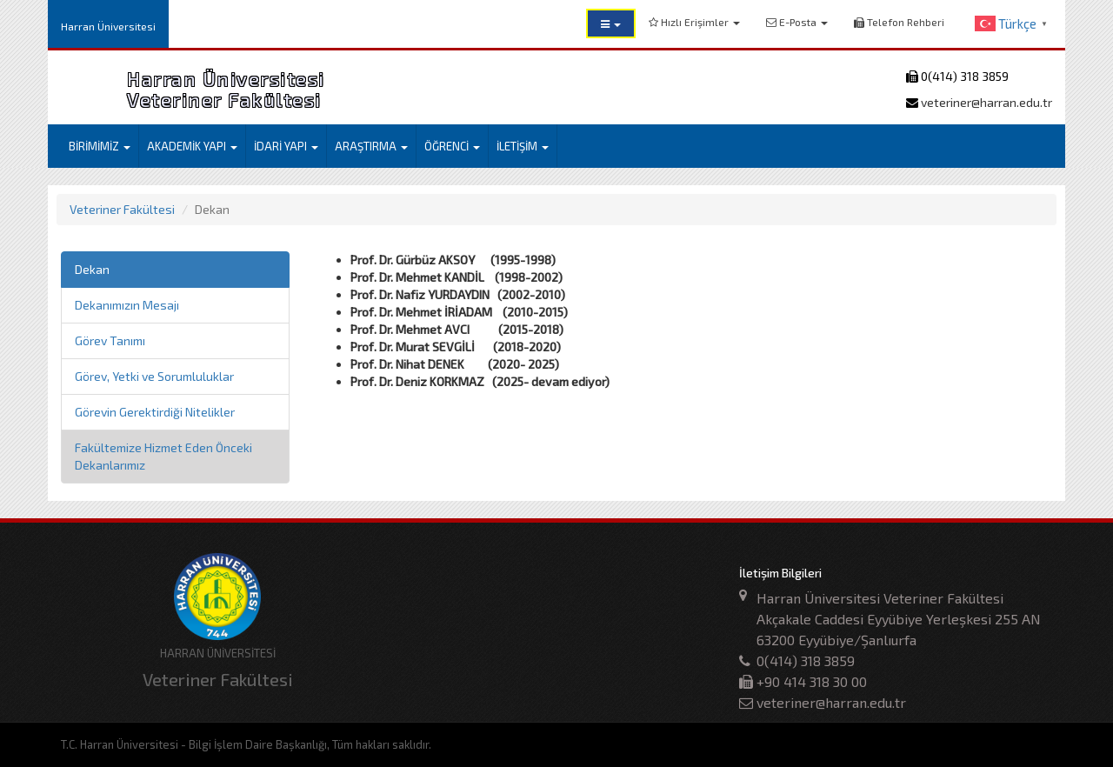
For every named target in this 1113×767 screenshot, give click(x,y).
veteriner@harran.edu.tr (985, 102)
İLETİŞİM (523, 146)
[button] (611, 23)
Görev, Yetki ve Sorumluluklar (154, 376)
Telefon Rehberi (899, 22)
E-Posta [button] (797, 22)
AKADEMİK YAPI (192, 146)
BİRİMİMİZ (99, 146)
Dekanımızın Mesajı (127, 304)
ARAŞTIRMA (371, 146)
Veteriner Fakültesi (122, 209)
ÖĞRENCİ (452, 146)
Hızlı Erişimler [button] (694, 22)
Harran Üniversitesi (108, 26)
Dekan (92, 269)
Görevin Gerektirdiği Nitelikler (155, 411)
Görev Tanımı (110, 340)
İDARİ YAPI (286, 146)
